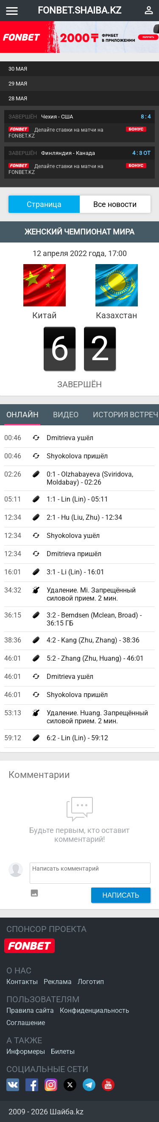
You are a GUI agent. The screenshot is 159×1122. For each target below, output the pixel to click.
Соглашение (25, 1023)
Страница (44, 204)
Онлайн (22, 414)
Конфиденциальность (94, 1010)
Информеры (25, 1052)
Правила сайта (30, 1010)
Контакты (22, 982)
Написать (121, 895)
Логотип (91, 982)
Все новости (115, 204)
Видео (65, 414)
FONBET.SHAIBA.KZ (79, 10)
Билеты (63, 1052)
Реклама (58, 982)
